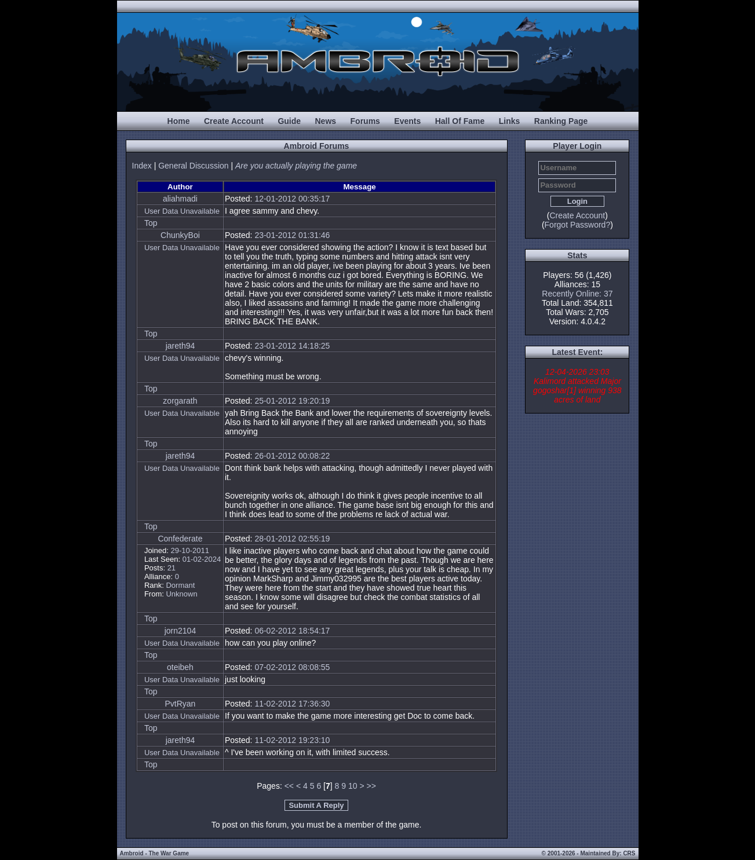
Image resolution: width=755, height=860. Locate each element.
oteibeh (180, 667)
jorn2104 (180, 630)
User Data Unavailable (182, 211)
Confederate (180, 538)
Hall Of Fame (460, 121)
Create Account (234, 121)
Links (509, 121)
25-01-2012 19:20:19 (292, 400)
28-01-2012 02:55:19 (292, 538)
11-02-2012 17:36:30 (292, 703)
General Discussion (193, 165)
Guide (289, 121)
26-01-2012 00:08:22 (292, 455)
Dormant (180, 585)
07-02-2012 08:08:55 (292, 667)
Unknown (181, 594)
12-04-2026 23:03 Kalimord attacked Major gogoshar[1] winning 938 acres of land (577, 385)
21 (171, 567)
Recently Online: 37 (577, 293)
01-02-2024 (202, 559)
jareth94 (180, 345)
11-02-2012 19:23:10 (292, 740)
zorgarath (180, 400)
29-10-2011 (189, 550)
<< (289, 786)
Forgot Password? (578, 224)
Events (407, 121)
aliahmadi (180, 198)
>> (370, 786)
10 (353, 786)
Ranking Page (561, 121)
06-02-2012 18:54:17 (292, 630)
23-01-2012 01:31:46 (292, 235)
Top (151, 223)
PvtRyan (180, 703)
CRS (629, 853)
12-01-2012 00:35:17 (292, 198)
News (326, 121)
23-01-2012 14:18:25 (292, 345)
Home (178, 121)
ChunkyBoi (180, 235)
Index (142, 165)
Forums (365, 121)
